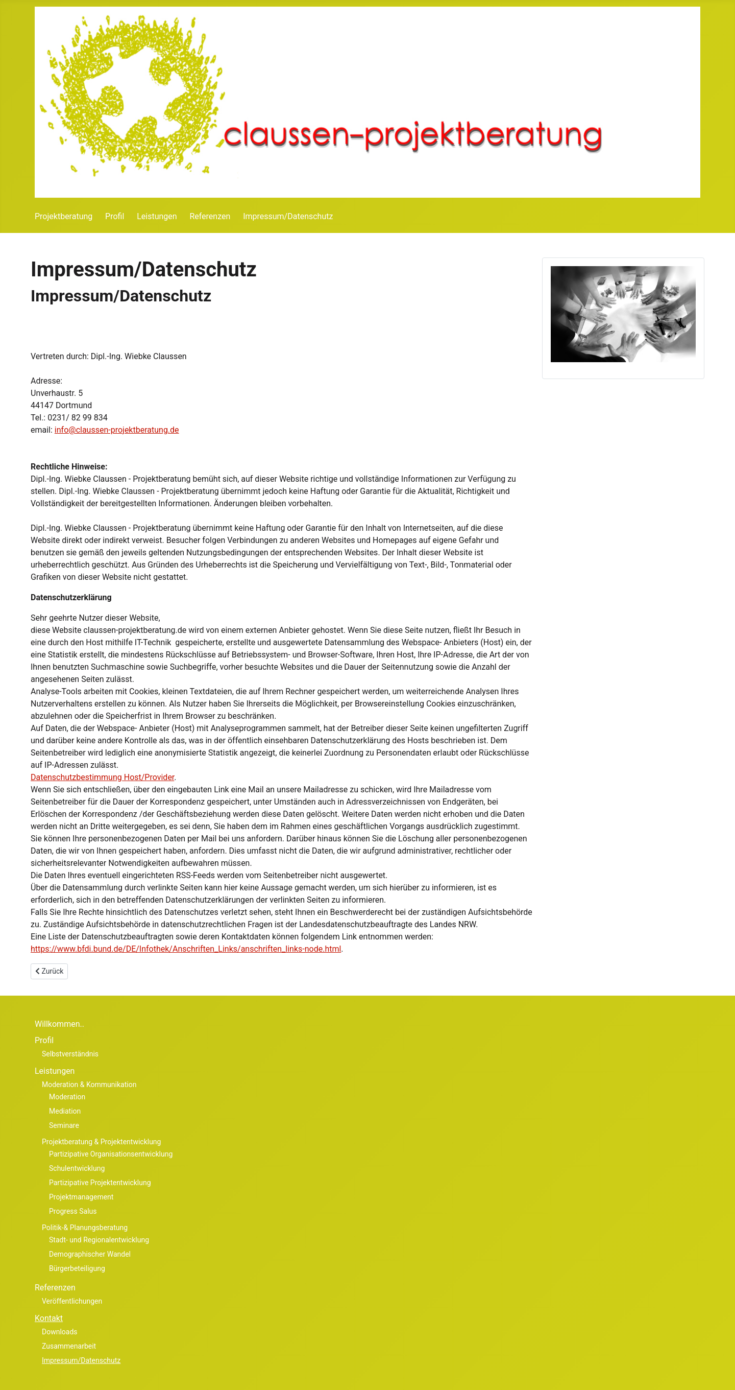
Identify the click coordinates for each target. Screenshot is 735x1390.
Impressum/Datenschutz (288, 216)
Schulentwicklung (77, 1168)
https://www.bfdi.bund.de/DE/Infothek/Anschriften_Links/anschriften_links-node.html (186, 949)
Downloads (60, 1332)
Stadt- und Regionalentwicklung (99, 1240)
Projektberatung (63, 216)
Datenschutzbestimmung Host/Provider (102, 777)
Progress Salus (73, 1211)
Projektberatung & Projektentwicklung (101, 1142)
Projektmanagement (81, 1197)
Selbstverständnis (70, 1054)
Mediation (65, 1111)
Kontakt (49, 1318)
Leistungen (157, 216)
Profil (114, 216)
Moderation (67, 1097)
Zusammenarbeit (69, 1346)
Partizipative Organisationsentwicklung (111, 1154)
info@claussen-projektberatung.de (117, 430)
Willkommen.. (59, 1024)
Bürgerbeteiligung (77, 1268)
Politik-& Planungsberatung (85, 1227)
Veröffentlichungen (72, 1301)
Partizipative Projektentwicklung (100, 1183)
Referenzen (209, 216)
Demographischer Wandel (90, 1254)
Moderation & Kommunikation (89, 1084)
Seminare (64, 1125)
